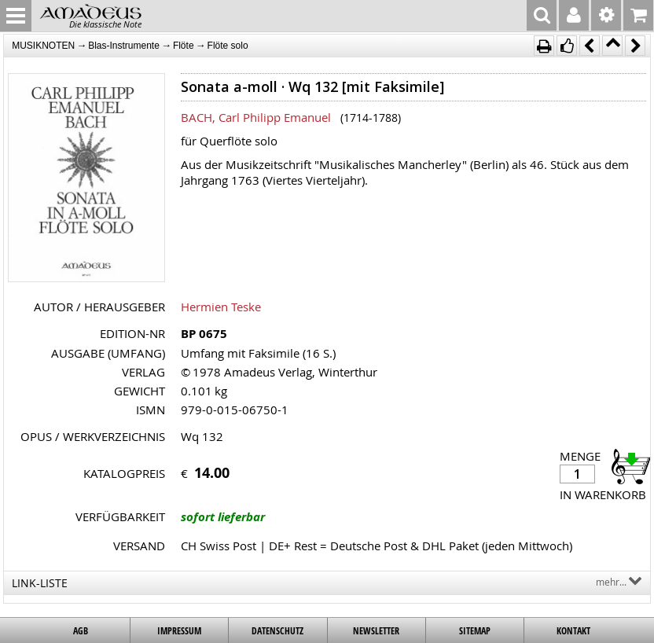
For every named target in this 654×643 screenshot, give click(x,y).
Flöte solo (228, 45)
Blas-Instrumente (124, 45)
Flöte (183, 45)
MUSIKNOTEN (43, 45)
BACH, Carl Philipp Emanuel (256, 117)
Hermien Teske (221, 306)
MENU (15, 15)
